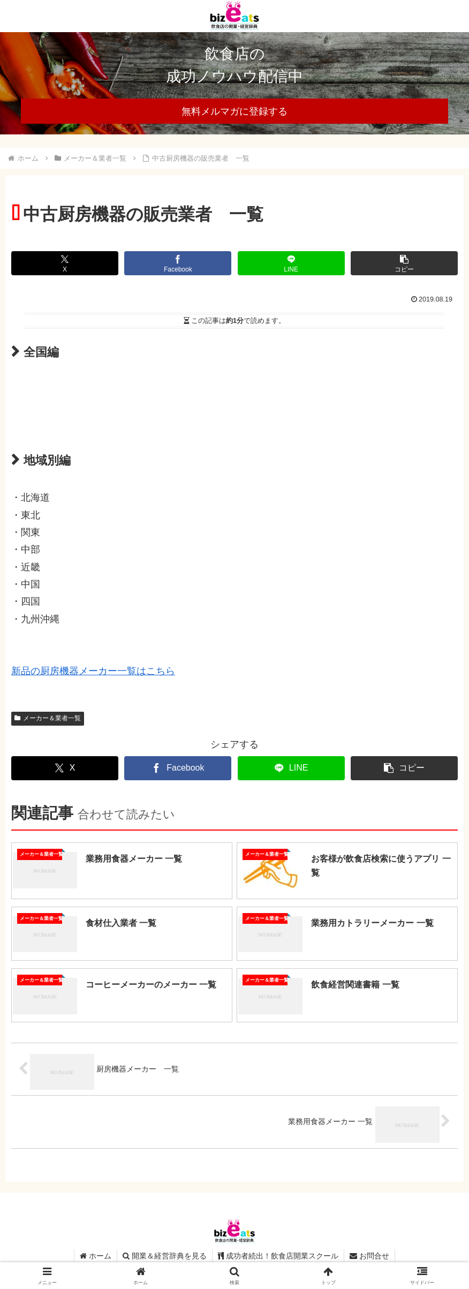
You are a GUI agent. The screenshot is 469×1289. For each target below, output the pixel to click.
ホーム (95, 1256)
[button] (404, 263)
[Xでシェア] (64, 263)
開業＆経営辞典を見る (165, 1256)
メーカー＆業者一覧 (47, 718)
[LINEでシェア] (291, 263)
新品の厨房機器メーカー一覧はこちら (93, 671)
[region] (234, 83)
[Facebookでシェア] (177, 263)
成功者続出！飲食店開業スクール (278, 1256)
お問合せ (369, 1256)
